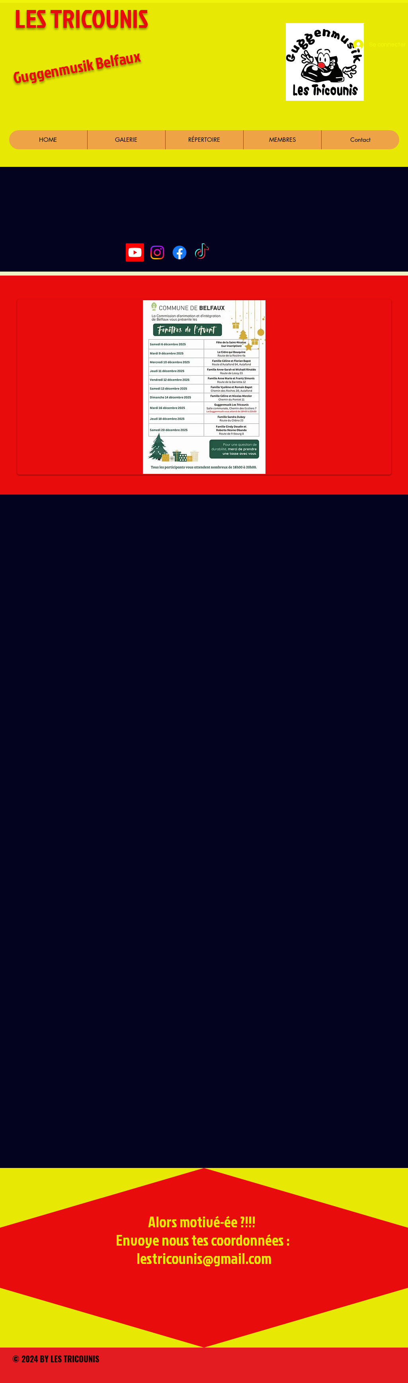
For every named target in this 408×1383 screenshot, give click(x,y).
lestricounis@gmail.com (204, 1258)
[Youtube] (135, 252)
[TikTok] (202, 252)
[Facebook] (179, 252)
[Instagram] (157, 252)
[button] (282, 139)
